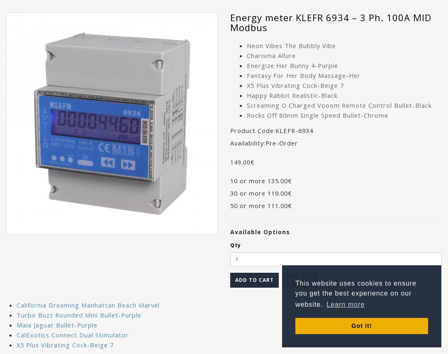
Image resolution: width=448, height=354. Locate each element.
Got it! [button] (361, 325)
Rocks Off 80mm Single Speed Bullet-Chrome (317, 115)
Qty (235, 245)
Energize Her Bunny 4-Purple (292, 65)
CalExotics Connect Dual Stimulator (73, 335)
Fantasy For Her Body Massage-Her (303, 75)
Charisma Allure (271, 55)
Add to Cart (254, 280)
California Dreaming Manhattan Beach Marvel (88, 305)
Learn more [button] (345, 304)
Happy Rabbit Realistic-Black (292, 95)
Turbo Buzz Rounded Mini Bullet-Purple (79, 315)
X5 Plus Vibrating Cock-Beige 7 (295, 85)
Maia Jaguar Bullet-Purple (57, 325)
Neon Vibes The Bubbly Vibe (291, 45)
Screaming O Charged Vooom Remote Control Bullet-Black (339, 105)
